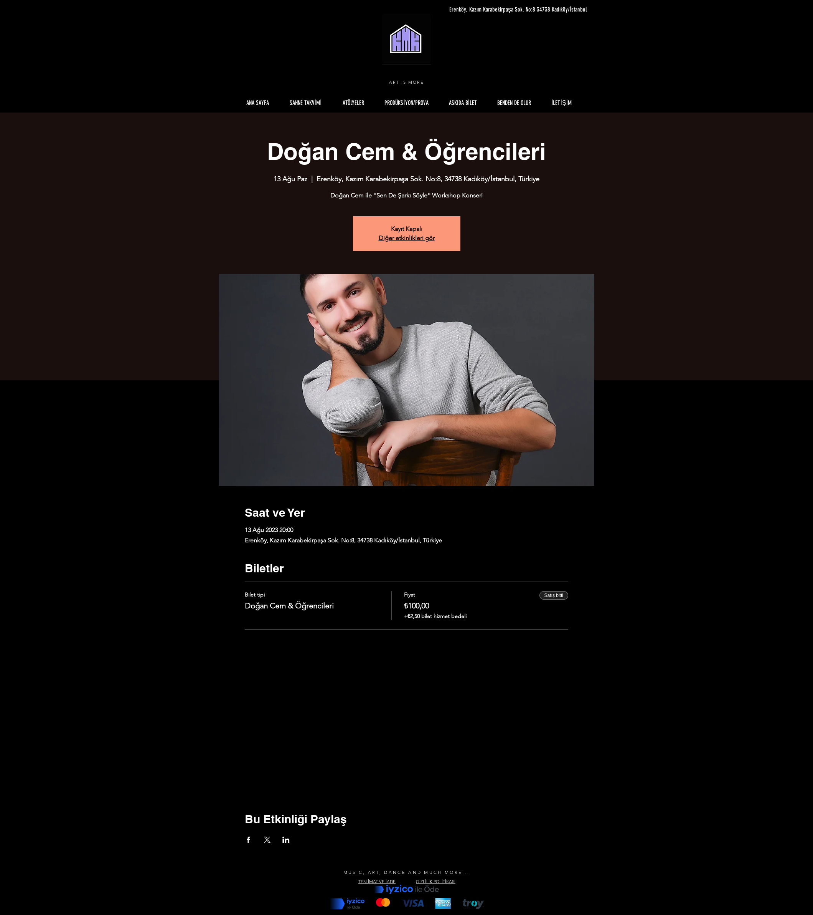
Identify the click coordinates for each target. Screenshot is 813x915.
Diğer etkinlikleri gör (407, 238)
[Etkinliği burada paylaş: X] (267, 840)
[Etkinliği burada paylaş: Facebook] (248, 840)
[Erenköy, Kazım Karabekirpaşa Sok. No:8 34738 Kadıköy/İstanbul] (515, 9)
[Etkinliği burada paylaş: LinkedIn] (286, 840)
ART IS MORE (406, 82)
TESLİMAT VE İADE (377, 881)
